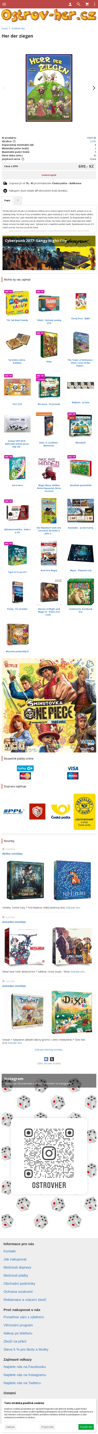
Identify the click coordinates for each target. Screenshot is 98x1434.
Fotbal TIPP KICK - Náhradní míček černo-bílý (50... (17, 444)
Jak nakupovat (15, 1259)
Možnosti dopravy (17, 1267)
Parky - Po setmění (17, 609)
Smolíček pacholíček (81, 485)
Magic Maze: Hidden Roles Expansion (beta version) (49, 488)
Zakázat (10, 1426)
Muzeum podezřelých (17, 651)
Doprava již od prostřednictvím (45, 183)
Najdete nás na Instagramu (25, 1375)
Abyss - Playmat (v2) (80, 570)
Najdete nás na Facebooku (25, 1367)
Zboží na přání (15, 1341)
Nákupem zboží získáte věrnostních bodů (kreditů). (38, 190)
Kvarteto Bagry (49, 570)
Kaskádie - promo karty (80, 527)
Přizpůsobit (47, 1426)
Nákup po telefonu (18, 1333)
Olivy (49, 361)
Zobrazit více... (73, 907)
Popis (7, 200)
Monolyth (81, 442)
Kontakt (10, 1251)
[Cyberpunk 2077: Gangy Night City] (49, 254)
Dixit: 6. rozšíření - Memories (49, 444)
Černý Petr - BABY (80, 318)
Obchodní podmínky (19, 1283)
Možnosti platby (16, 1275)
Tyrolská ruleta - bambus (17, 361)
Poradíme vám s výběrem (24, 1317)
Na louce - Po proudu (49, 404)
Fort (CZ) (17, 404)
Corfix (93, 141)
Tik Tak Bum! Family (17, 320)
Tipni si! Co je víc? (17, 572)
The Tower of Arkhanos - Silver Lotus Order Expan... (80, 363)
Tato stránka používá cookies (24, 1403)
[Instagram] (49, 1153)
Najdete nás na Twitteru (22, 1383)
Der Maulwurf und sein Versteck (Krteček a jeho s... (49, 530)
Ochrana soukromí (18, 1291)
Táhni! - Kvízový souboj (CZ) (49, 322)
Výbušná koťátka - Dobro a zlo (17, 531)
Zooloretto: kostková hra (80, 610)
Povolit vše (86, 1426)
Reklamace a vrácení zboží (25, 1300)
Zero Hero (17, 485)
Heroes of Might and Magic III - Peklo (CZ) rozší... (49, 612)
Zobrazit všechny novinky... (49, 1049)
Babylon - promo (80, 402)
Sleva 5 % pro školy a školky (26, 1349)
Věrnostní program (18, 1325)
